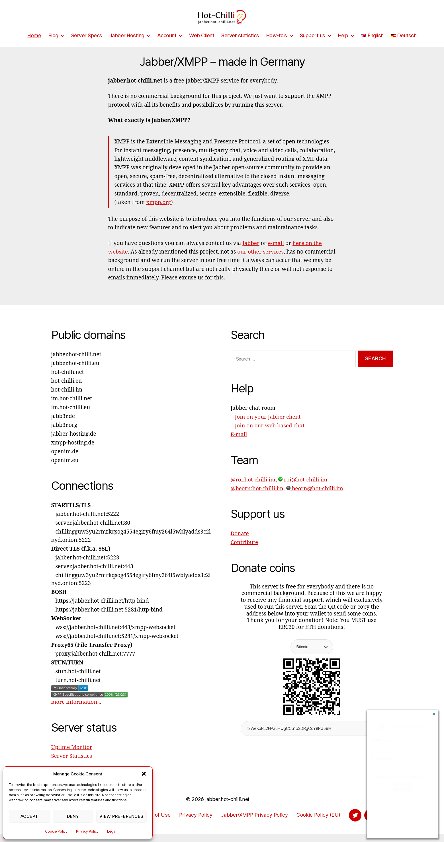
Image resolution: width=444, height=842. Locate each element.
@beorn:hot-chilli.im (257, 497)
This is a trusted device (399, 777)
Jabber (250, 251)
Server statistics (240, 44)
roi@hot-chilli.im (303, 488)
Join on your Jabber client (268, 425)
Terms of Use (153, 823)
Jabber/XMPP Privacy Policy (253, 823)
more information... (76, 710)
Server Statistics (71, 764)
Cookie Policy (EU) (318, 823)
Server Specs (86, 44)
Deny (73, 816)
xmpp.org (158, 210)
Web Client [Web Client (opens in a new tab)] (201, 44)
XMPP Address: (386, 740)
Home (34, 44)
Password (380, 759)
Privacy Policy (87, 831)
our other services (261, 260)
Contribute (244, 550)
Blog (53, 44)
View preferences (121, 816)
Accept (29, 816)
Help (343, 44)
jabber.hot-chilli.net (227, 808)
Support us (312, 44)
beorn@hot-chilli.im (315, 497)
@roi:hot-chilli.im (253, 488)
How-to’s (276, 44)
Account (167, 44)
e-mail (276, 251)
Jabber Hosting (126, 44)
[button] (144, 774)
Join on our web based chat (270, 434)
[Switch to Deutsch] (404, 44)
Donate (240, 542)
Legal (111, 831)
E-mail (239, 443)
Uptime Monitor (72, 755)
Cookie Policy (56, 831)
